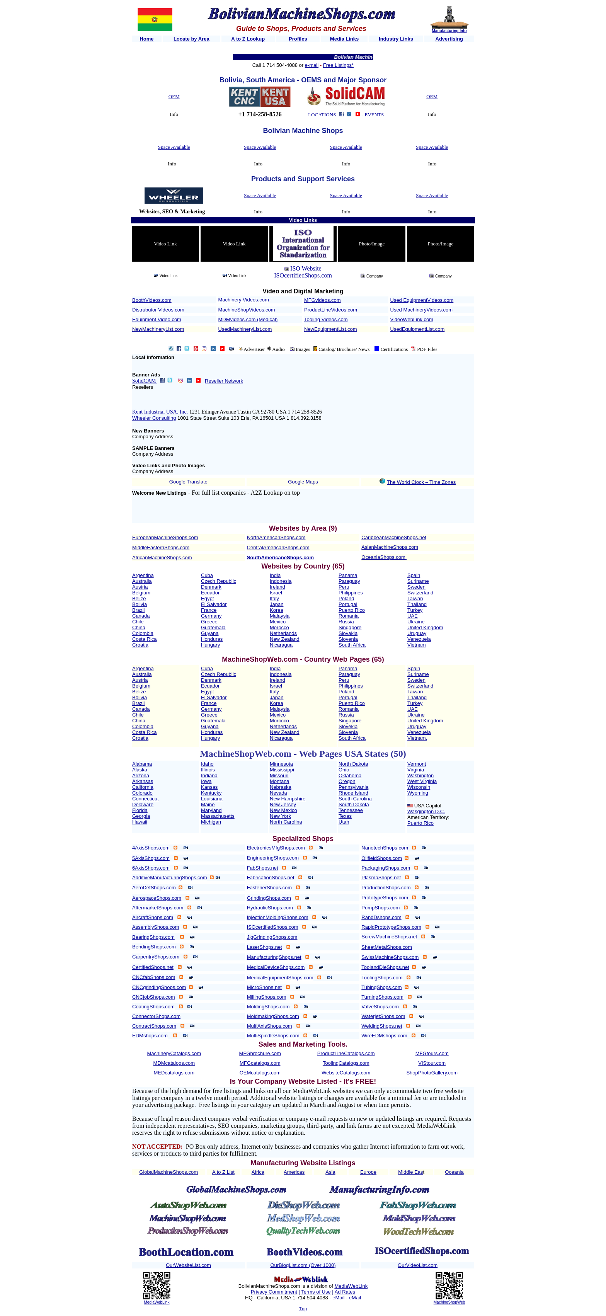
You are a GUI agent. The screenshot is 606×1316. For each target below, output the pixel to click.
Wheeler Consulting (154, 418)
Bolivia (139, 604)
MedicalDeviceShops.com (276, 967)
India (275, 575)
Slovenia (348, 639)
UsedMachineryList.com (245, 329)
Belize (139, 598)
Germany (211, 616)
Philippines (351, 593)
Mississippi (282, 770)
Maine (207, 804)
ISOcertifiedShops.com (303, 275)
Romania (349, 616)
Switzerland (420, 593)
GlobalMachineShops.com (168, 1172)
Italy (274, 598)
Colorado (142, 793)
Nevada (278, 793)
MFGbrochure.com (260, 1053)
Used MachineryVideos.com (421, 310)
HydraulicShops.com (270, 908)
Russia (346, 622)
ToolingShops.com (381, 978)
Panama (348, 575)
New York (280, 816)
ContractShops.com (154, 1026)
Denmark (211, 587)
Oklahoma (350, 775)
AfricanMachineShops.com (162, 557)
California (142, 787)
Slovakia (348, 633)
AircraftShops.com (152, 917)
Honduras (212, 639)
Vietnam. (417, 738)
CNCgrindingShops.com (159, 987)
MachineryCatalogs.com (174, 1053)
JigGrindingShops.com (272, 937)
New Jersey (283, 804)
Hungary (210, 645)
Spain (413, 575)
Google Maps (303, 482)
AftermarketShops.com (157, 908)
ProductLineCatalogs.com (346, 1053)
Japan (276, 604)
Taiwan (415, 598)
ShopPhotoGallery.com (432, 1073)
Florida (140, 810)
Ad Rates (345, 1292)
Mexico (278, 622)
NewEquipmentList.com (330, 329)
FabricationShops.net (270, 877)
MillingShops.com (266, 997)
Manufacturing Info (449, 31)
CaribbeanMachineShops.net (393, 537)
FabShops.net (262, 868)
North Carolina (286, 822)
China (138, 627)
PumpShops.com (380, 908)
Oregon (347, 781)
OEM (174, 96)
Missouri (279, 775)
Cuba (207, 575)
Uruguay (416, 633)
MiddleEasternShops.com (160, 547)
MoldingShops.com (268, 1007)
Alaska (139, 770)
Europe (368, 1172)
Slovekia (348, 726)
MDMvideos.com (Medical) (248, 319)
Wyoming (417, 793)
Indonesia (280, 581)
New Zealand (285, 639)
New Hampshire (287, 799)
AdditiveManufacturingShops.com (169, 877)
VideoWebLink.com (412, 319)
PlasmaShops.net (381, 877)
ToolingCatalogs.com (346, 1063)
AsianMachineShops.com (389, 547)
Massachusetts (218, 816)
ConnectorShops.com (156, 1016)
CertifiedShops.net (153, 967)
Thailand (417, 604)
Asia (330, 1172)
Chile (138, 622)
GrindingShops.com (269, 898)
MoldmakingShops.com (273, 1016)
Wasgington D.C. (426, 811)
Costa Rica (144, 639)
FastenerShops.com (269, 887)
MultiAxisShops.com (269, 1026)
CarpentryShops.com (155, 957)
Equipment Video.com (156, 319)
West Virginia (422, 781)
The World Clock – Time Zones (421, 482)
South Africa (352, 645)
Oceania (454, 1172)
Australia (142, 581)
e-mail (311, 65)
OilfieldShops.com (381, 858)
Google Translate (188, 482)
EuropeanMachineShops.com (165, 537)
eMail (338, 1298)
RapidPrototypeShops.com (391, 927)
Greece (209, 622)
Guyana (210, 633)
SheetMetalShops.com (386, 947)
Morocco (279, 627)
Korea (276, 610)
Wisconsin (418, 787)
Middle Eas (410, 1172)
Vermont (416, 764)
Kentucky (211, 793)
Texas (345, 816)
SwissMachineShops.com (390, 957)
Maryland (211, 810)
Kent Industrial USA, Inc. (160, 412)
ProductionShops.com (385, 887)
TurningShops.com (382, 997)
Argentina (143, 575)
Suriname (418, 581)
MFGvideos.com (322, 300)
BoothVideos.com (152, 300)
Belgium (141, 593)
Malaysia (279, 616)
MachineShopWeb (449, 1302)
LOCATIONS (322, 114)
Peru (344, 587)
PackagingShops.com (385, 868)
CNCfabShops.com (153, 977)
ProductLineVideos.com (330, 310)
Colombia (142, 633)
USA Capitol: (428, 806)
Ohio (344, 770)
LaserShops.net (264, 947)
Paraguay (349, 581)
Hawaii (139, 822)
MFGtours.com (432, 1053)
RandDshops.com (381, 917)
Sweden (416, 587)
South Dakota (354, 804)
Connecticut (145, 799)
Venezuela (419, 639)
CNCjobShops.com (153, 997)
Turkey (414, 610)
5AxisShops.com (151, 858)
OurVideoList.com (417, 1265)
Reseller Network (224, 381)
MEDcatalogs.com (174, 1073)
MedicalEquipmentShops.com (280, 978)
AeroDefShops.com (154, 887)
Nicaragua (281, 645)
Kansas (209, 787)
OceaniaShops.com (383, 557)
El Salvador (213, 604)
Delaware (142, 804)
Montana (279, 781)
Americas (294, 1172)
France (208, 610)
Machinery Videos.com (243, 300)
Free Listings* (338, 65)
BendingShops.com (154, 947)
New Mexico (283, 810)
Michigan (211, 822)
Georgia (141, 816)
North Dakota (353, 764)
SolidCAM (144, 381)
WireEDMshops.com (384, 1035)
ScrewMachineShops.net (389, 937)
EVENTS (374, 114)
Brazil (138, 610)
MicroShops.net (264, 987)
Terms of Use (316, 1292)
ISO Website (306, 268)
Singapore (350, 627)
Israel (276, 593)
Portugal (348, 604)
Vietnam (416, 645)
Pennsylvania (353, 787)
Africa (258, 1172)
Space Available (174, 147)
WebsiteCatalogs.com (346, 1073)
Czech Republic (218, 581)
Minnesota (281, 764)
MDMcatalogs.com (174, 1063)
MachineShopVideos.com (246, 310)
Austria (140, 587)
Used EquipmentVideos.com (422, 300)
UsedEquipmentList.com (417, 329)
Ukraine (416, 622)
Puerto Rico (352, 610)
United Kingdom (425, 627)
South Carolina (355, 799)
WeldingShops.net (381, 1026)
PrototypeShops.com (384, 898)
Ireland (277, 587)
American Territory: (428, 817)
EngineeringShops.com (273, 858)
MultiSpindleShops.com (273, 1035)
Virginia (415, 770)
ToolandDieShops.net (385, 967)
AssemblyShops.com (155, 927)
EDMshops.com (150, 1035)
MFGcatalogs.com (260, 1063)
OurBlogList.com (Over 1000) (302, 1265)
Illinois (208, 770)
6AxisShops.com (151, 868)
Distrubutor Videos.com (158, 310)
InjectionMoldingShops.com (277, 917)
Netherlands (283, 633)
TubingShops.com (381, 987)
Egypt (207, 598)
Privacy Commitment (274, 1292)
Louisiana (212, 799)
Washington (420, 775)
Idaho (207, 764)
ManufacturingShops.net (274, 957)
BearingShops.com (153, 937)
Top (303, 1308)
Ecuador (210, 593)
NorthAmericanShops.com (276, 537)
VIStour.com (432, 1063)
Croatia (140, 645)
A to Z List (223, 1172)
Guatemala (213, 627)
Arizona (140, 775)
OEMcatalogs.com (260, 1073)
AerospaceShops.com (156, 898)
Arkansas (142, 781)
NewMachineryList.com (158, 329)
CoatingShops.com (153, 1007)
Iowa (206, 781)
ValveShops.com (380, 1007)
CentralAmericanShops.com (278, 547)
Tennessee (351, 810)
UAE (412, 616)
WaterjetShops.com (383, 1016)
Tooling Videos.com (326, 319)
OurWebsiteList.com (188, 1265)
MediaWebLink (156, 1302)
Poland (346, 598)
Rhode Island (353, 793)
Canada (141, 616)
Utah (344, 822)
